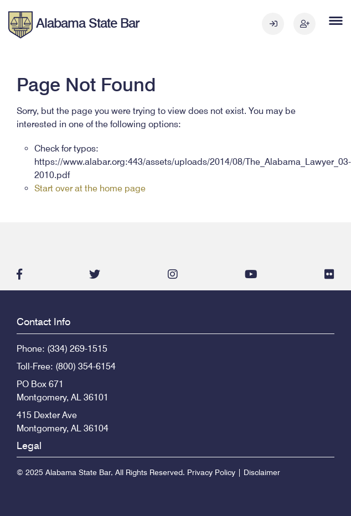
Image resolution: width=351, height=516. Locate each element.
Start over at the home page (90, 188)
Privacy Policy (211, 472)
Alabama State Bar (88, 23)
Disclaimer (262, 472)
